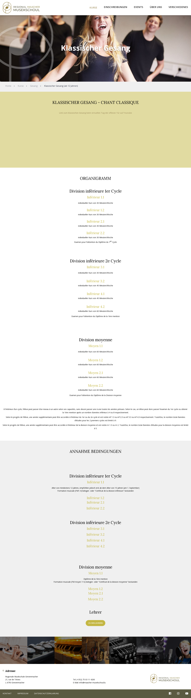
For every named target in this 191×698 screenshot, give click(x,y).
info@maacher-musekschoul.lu (92, 682)
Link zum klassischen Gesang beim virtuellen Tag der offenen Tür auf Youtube (95, 113)
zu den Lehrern (95, 623)
